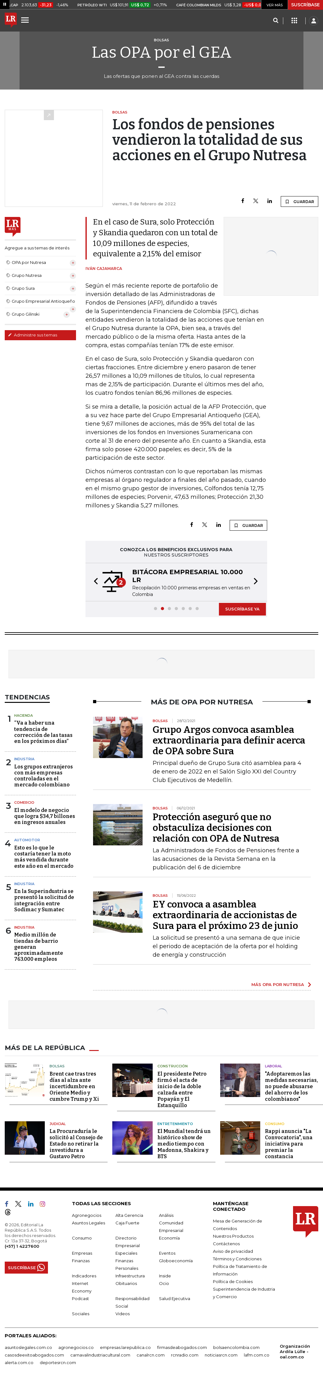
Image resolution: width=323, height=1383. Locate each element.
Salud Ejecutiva (174, 1298)
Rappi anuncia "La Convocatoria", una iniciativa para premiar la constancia (289, 1143)
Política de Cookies (233, 1281)
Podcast (80, 1298)
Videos (122, 1313)
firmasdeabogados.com (182, 1347)
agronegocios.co (76, 1347)
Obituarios (126, 1283)
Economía (169, 1237)
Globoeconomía (176, 1260)
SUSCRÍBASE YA (242, 608)
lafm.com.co (256, 1354)
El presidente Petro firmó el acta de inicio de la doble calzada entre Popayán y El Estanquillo (182, 1089)
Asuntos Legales (88, 1222)
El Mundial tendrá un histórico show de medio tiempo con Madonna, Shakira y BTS (184, 1143)
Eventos (167, 1253)
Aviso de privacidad (233, 1251)
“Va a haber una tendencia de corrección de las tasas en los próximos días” (43, 732)
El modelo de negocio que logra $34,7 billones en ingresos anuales (44, 816)
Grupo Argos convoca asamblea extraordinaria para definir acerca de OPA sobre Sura (229, 740)
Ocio (164, 1283)
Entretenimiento (175, 1123)
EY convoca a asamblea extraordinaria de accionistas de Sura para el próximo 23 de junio (225, 915)
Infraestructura (130, 1275)
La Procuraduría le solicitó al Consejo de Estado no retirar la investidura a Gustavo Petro (76, 1143)
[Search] (275, 21)
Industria (24, 759)
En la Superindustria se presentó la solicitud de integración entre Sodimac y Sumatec (44, 900)
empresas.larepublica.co (125, 1347)
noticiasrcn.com (221, 1354)
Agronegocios (86, 1215)
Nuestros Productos (233, 1236)
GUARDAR (299, 201)
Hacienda (23, 715)
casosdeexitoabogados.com (34, 1354)
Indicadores (84, 1275)
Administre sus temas (32, 334)
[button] (94, 582)
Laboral (273, 1066)
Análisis (166, 1215)
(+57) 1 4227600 (22, 1246)
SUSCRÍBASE (305, 5)
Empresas (82, 1253)
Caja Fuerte (127, 1222)
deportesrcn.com (58, 1362)
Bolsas (57, 1066)
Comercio (24, 802)
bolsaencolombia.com (236, 1347)
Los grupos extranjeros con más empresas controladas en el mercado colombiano (43, 776)
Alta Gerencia (129, 1215)
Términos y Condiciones (237, 1258)
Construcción (172, 1066)
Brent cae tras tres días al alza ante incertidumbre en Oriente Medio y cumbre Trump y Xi (74, 1086)
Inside (165, 1275)
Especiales (126, 1253)
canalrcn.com (151, 1354)
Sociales (80, 1313)
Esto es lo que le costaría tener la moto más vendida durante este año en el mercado (43, 857)
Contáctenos (226, 1243)
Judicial (58, 1123)
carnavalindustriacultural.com (100, 1354)
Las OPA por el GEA (162, 52)
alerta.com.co (19, 1362)
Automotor (27, 840)
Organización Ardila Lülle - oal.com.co (295, 1351)
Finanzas (81, 1260)
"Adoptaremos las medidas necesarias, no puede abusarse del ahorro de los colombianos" (291, 1086)
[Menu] (26, 20)
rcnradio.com (184, 1354)
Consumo (275, 1123)
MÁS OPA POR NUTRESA (277, 984)
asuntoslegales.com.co (28, 1347)
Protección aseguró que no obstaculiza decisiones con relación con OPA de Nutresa (216, 827)
